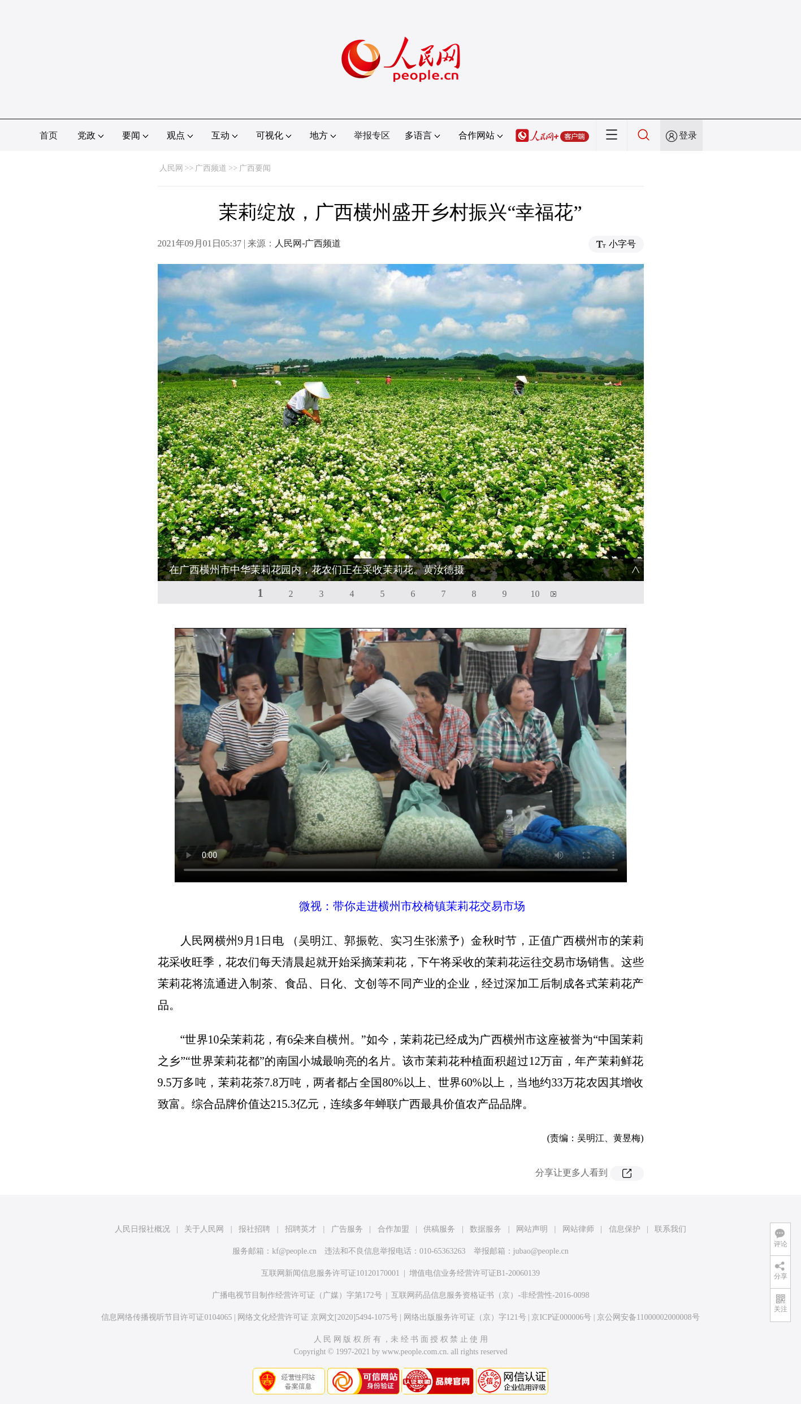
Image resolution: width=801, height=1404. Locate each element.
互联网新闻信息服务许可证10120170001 (330, 1273)
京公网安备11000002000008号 (648, 1317)
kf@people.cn (294, 1251)
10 (535, 594)
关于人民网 (204, 1229)
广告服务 (347, 1229)
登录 (688, 135)
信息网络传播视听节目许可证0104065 (166, 1317)
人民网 (171, 168)
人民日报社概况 (142, 1229)
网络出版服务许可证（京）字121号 (465, 1317)
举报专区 (372, 135)
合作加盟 (393, 1229)
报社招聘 (254, 1229)
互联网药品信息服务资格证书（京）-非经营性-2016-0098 (490, 1295)
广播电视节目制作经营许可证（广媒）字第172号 (297, 1295)
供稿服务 (439, 1229)
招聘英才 (301, 1229)
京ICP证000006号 (561, 1317)
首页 (49, 135)
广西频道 (211, 168)
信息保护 (624, 1229)
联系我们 (670, 1229)
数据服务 (485, 1229)
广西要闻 (255, 168)
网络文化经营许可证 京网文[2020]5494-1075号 (317, 1317)
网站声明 (532, 1229)
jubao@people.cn (541, 1251)
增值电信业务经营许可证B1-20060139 (474, 1273)
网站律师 (578, 1229)
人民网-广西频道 (308, 243)
